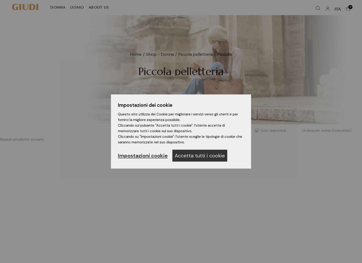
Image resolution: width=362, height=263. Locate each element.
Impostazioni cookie (143, 155)
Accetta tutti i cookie (200, 155)
